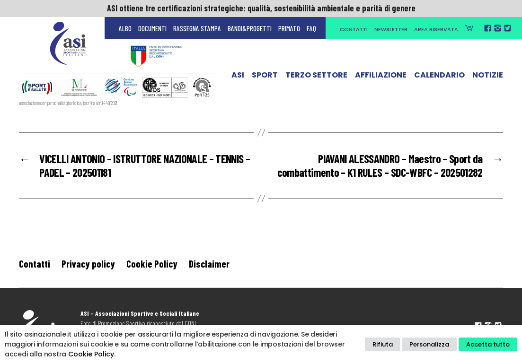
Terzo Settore (316, 77)
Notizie (487, 77)
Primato (289, 28)
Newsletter (390, 29)
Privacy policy (88, 263)
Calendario (439, 77)
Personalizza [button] (429, 344)
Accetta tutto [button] (488, 344)
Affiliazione (381, 77)
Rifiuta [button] (382, 344)
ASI (237, 77)
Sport (265, 77)
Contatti (354, 29)
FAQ (311, 28)
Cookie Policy (151, 263)
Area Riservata (436, 29)
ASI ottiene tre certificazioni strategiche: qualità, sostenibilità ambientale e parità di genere (261, 8)
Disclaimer (209, 263)
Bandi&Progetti (250, 28)
